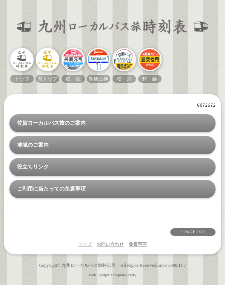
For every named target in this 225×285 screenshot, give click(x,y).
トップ (85, 244)
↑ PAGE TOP (193, 232)
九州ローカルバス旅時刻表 (89, 265)
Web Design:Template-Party (113, 275)
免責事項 (138, 244)
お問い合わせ (110, 244)
